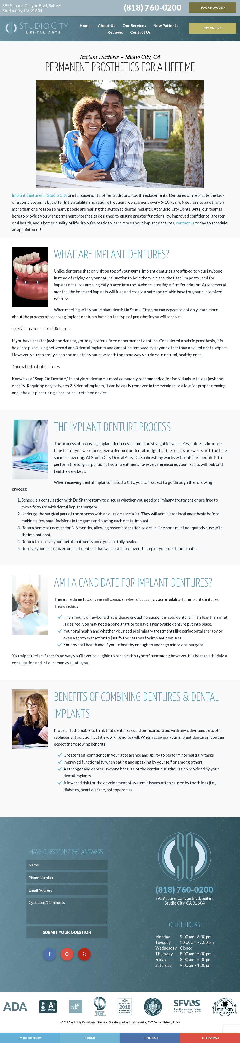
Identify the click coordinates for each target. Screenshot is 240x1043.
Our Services (134, 25)
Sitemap (102, 1022)
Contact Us (140, 32)
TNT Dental (154, 1022)
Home (85, 25)
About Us (106, 25)
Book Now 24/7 (212, 7)
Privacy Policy (171, 1022)
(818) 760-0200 (152, 7)
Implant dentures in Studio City (39, 195)
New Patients (165, 25)
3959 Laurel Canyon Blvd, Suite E (31, 8)
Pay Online (212, 28)
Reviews (115, 32)
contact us (185, 222)
